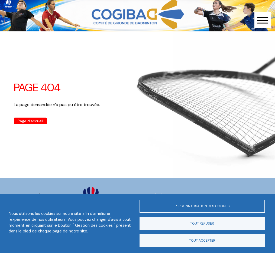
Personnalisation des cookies (202, 206)
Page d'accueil (30, 121)
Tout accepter (202, 240)
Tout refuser (202, 223)
